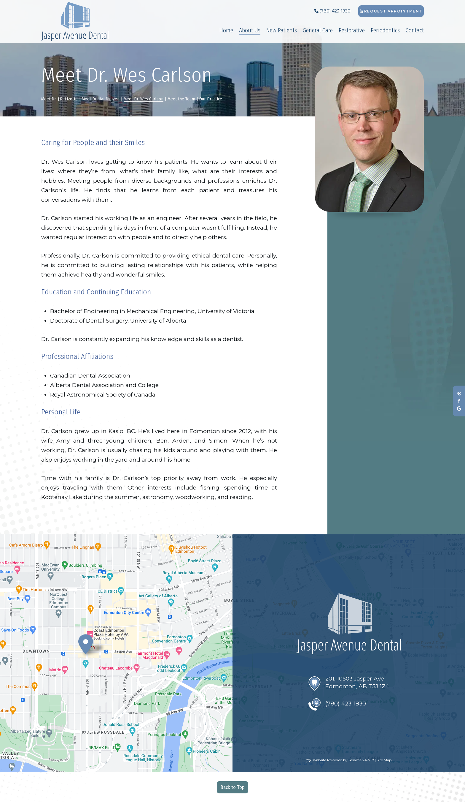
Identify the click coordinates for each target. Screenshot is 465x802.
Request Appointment (391, 11)
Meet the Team (181, 99)
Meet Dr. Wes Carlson (143, 99)
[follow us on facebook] (459, 401)
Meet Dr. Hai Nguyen (101, 99)
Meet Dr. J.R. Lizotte (59, 99)
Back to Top (233, 787)
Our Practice (210, 99)
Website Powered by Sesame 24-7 (340, 760)
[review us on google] (459, 408)
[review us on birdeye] (459, 393)
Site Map (384, 760)
